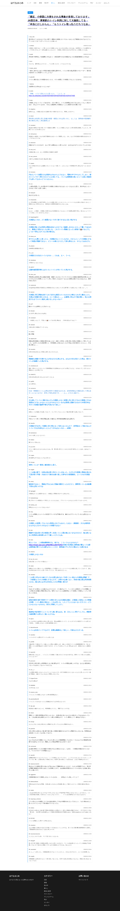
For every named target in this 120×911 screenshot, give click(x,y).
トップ (29, 3)
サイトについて (83, 879)
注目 (35, 3)
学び (91, 3)
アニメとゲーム (83, 3)
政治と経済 (61, 3)
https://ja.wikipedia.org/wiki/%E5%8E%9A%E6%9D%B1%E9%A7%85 (52, 96)
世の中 (46, 3)
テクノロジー (71, 3)
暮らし (53, 3)
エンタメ (98, 3)
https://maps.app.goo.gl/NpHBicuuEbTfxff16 (46, 545)
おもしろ (106, 3)
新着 (40, 3)
